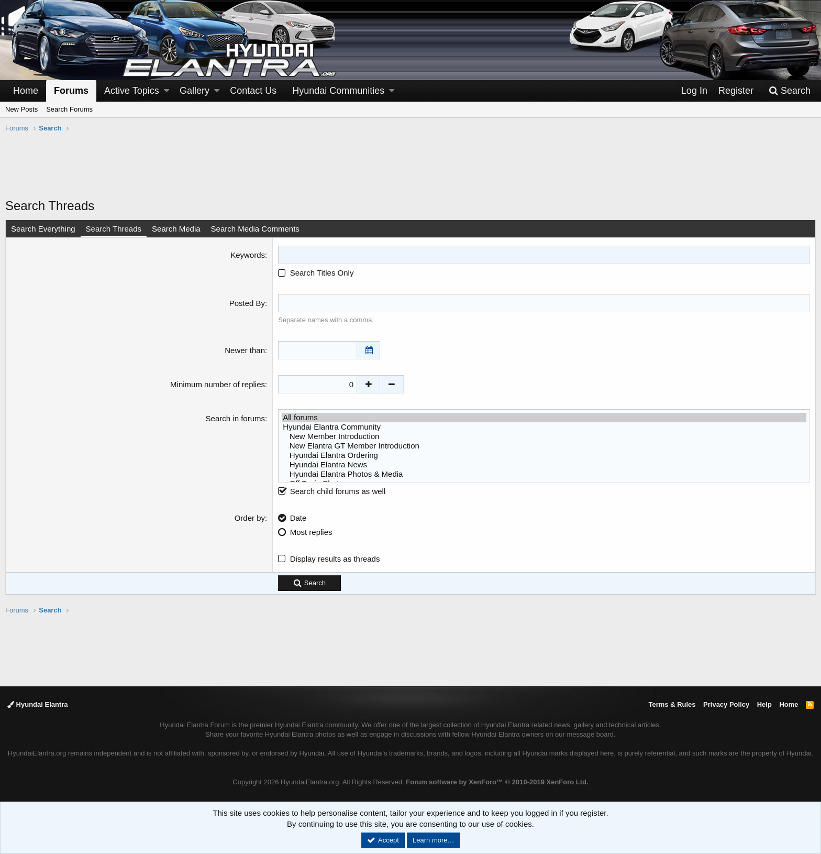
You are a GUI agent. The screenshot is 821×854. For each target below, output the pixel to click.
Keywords (247, 254)
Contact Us (253, 90)
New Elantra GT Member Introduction (544, 446)
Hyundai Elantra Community (544, 427)
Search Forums (69, 109)
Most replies (311, 532)
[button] (166, 91)
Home (25, 90)
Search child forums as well (331, 491)
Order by (250, 517)
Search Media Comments (255, 228)
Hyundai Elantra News (544, 464)
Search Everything (43, 228)
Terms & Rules (671, 704)
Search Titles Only (315, 272)
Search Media (176, 228)
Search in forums (235, 418)
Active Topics (131, 90)
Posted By (247, 303)
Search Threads (113, 228)
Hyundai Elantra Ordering (544, 455)
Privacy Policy (726, 704)
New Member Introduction (544, 436)
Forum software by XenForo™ (497, 782)
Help (764, 704)
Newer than (245, 350)
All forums (544, 417)
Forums (71, 90)
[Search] (789, 91)
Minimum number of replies (217, 384)
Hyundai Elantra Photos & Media (544, 474)
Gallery (194, 90)
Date (298, 517)
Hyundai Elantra (37, 704)
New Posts (21, 109)
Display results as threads (335, 558)
